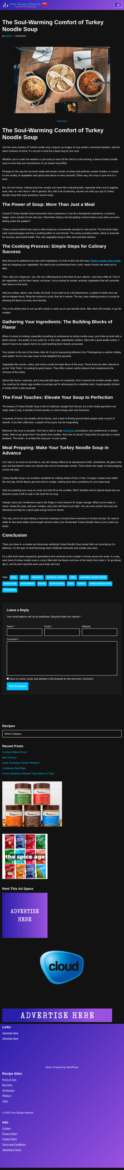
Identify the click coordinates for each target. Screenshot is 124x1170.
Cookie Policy (9, 1141)
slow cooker (57, 585)
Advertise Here (10, 1035)
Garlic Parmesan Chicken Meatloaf (21, 765)
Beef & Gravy (9, 759)
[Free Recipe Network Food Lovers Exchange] (25, 5)
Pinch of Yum (9, 1082)
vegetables (10, 592)
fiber (73, 579)
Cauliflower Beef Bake (14, 770)
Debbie (8, 36)
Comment (13, 641)
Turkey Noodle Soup (100, 585)
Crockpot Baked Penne (14, 754)
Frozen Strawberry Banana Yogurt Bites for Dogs (28, 775)
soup (71, 585)
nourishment (27, 585)
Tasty (5, 1103)
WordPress (72, 1069)
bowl (14, 579)
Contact (6, 1130)
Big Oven (7, 1087)
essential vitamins (56, 579)
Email (48, 628)
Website (86, 628)
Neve (48, 1069)
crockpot (37, 579)
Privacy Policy (9, 1136)
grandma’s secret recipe (94, 579)
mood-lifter (10, 585)
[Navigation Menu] (118, 5)
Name (11, 628)
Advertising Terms (11, 1152)
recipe (42, 585)
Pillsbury (6, 1098)
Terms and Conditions (14, 1146)
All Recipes (8, 1092)
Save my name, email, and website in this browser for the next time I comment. (51, 681)
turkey (82, 585)
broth (24, 579)
